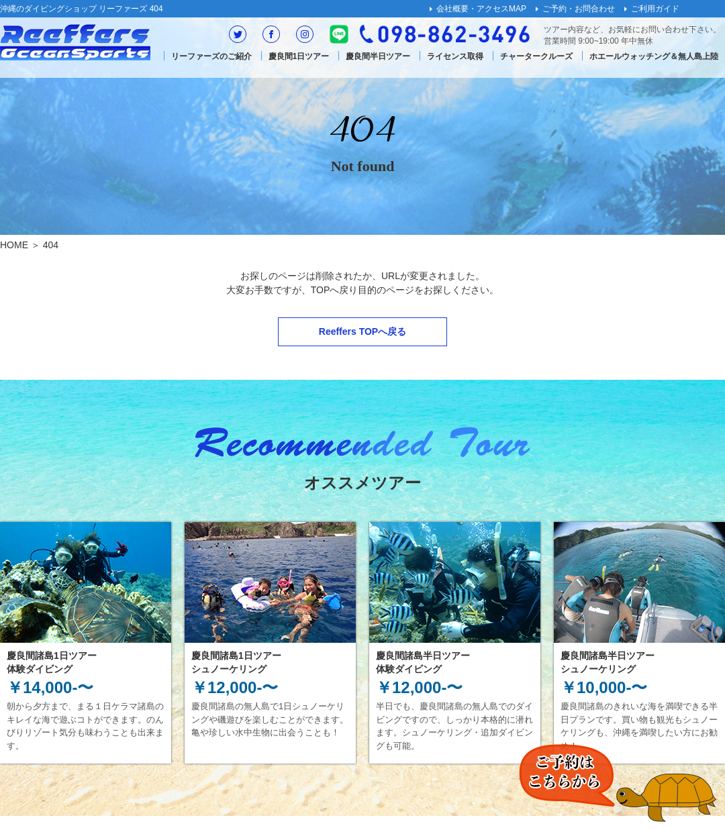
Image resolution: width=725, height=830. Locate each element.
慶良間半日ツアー (378, 56)
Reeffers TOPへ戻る (362, 331)
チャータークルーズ (536, 56)
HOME (14, 245)
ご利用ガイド (655, 8)
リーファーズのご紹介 (211, 56)
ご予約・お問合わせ (578, 8)
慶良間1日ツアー (299, 56)
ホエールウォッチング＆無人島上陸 (653, 56)
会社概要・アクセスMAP (481, 8)
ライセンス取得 (455, 56)
